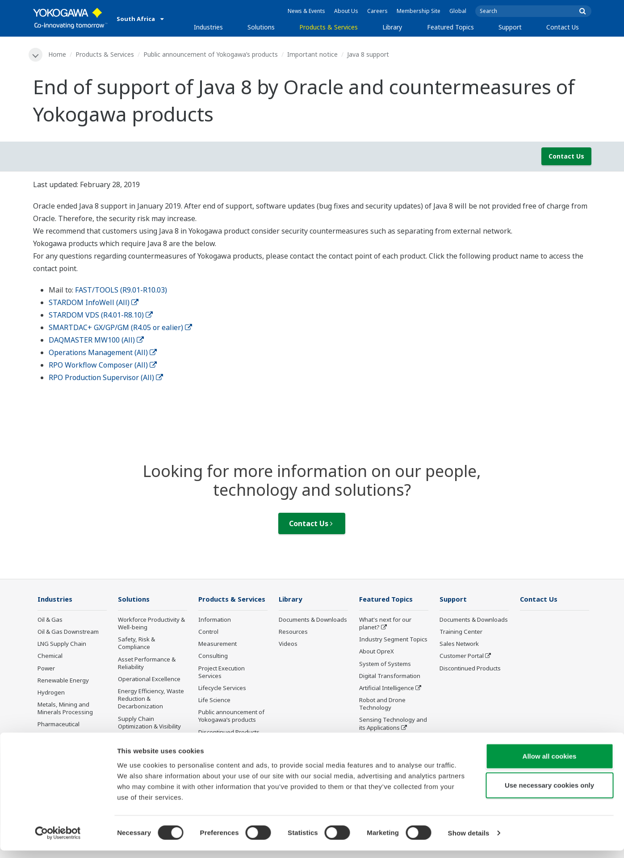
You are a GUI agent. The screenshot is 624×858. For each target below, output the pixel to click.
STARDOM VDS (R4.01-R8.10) (101, 315)
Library (392, 27)
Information (214, 620)
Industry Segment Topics (393, 640)
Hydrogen (51, 693)
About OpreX (376, 652)
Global (457, 11)
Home (58, 54)
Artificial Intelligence (386, 688)
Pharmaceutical (59, 725)
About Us (346, 11)
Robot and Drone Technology (382, 704)
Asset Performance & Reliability (147, 663)
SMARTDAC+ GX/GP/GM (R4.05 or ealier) (120, 327)
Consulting (213, 657)
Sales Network (459, 644)
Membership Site (418, 11)
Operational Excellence (149, 679)
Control (208, 632)
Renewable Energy (63, 681)
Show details (469, 840)
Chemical (50, 657)
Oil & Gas (50, 620)
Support (510, 27)
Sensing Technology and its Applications (393, 724)
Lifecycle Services (222, 688)
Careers (377, 11)
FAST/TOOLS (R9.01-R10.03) (121, 290)
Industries (208, 27)
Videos (288, 644)
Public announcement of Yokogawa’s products (211, 54)
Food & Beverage (61, 737)
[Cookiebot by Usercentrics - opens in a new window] (58, 840)
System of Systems (385, 664)
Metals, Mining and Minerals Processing (65, 708)
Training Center (461, 632)
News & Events (306, 11)
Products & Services (328, 27)
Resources (293, 632)
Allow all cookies (550, 763)
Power (46, 669)
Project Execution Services (221, 672)
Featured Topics (450, 27)
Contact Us (562, 27)
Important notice (313, 54)
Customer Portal (462, 657)
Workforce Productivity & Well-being (151, 624)
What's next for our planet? (385, 624)
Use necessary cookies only (549, 792)
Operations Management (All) (103, 352)
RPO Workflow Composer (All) (103, 365)
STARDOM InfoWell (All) (93, 302)
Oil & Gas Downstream (68, 632)
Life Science (214, 700)
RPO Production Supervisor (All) (106, 377)
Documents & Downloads (313, 620)
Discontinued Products (229, 732)
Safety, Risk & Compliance (136, 644)
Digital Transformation (389, 676)
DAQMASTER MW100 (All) (96, 340)
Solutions (261, 27)
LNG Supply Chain (62, 644)
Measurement (217, 644)
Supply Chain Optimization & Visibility (149, 723)
